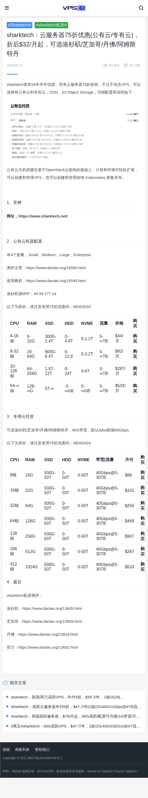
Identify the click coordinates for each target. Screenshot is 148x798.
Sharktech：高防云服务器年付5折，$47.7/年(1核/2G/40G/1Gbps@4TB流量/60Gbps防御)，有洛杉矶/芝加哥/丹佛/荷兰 (74, 706)
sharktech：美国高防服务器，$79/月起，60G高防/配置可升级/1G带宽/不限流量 (75, 716)
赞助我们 (42, 749)
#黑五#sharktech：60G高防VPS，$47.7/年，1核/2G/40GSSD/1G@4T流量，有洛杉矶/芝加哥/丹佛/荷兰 (73, 726)
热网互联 (28, 771)
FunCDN (48, 771)
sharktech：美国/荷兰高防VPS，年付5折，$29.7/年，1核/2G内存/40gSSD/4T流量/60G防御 (65, 697)
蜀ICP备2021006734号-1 (45, 758)
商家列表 (22, 749)
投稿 (6, 749)
